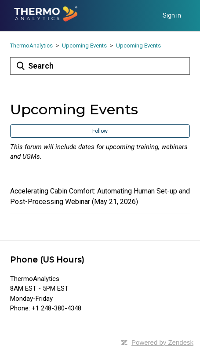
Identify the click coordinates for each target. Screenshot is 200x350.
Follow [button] (100, 131)
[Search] (100, 66)
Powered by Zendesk (162, 342)
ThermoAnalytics (31, 45)
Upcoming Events (84, 45)
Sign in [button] (172, 15)
